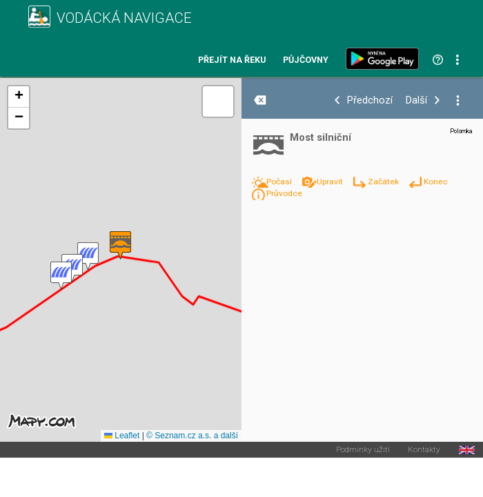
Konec (436, 181)
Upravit (331, 181)
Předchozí (370, 100)
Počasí (280, 181)
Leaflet (121, 435)
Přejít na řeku (232, 60)
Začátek (384, 181)
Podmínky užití (363, 450)
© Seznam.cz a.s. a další (192, 435)
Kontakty (424, 450)
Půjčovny (305, 60)
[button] (88, 256)
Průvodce (284, 193)
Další (416, 100)
